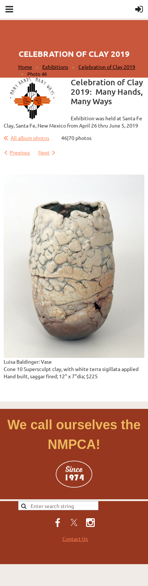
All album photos (30, 137)
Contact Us (75, 538)
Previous (20, 152)
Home (25, 66)
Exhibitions (55, 66)
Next (44, 152)
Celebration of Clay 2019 (106, 66)
